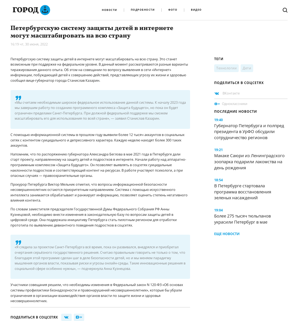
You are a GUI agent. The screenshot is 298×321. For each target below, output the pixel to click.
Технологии (226, 68)
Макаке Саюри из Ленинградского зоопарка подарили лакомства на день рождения (249, 161)
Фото (172, 10)
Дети (247, 68)
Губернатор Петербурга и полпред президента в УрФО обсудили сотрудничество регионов (249, 131)
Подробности (143, 10)
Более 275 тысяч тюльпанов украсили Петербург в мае (242, 219)
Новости (109, 10)
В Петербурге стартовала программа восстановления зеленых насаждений (242, 192)
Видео (196, 10)
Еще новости (227, 234)
